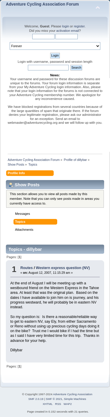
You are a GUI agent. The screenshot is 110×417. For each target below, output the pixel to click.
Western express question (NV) (63, 268)
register (79, 26)
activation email (67, 30)
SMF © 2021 (54, 398)
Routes (26, 268)
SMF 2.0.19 (35, 398)
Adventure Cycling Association (72, 394)
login (65, 26)
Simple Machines (75, 398)
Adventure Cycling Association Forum (42, 4)
